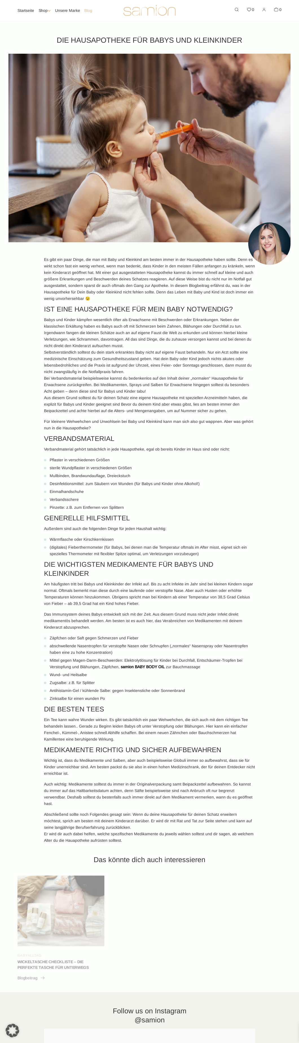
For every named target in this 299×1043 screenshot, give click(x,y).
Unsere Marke (67, 10)
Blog (88, 10)
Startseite (25, 10)
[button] (12, 1030)
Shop (43, 10)
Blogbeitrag (31, 979)
